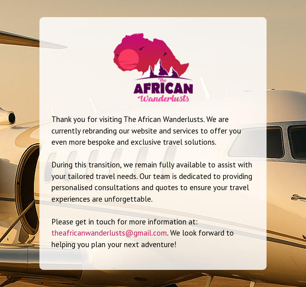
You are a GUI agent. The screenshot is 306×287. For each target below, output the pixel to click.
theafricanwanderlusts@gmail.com (109, 233)
